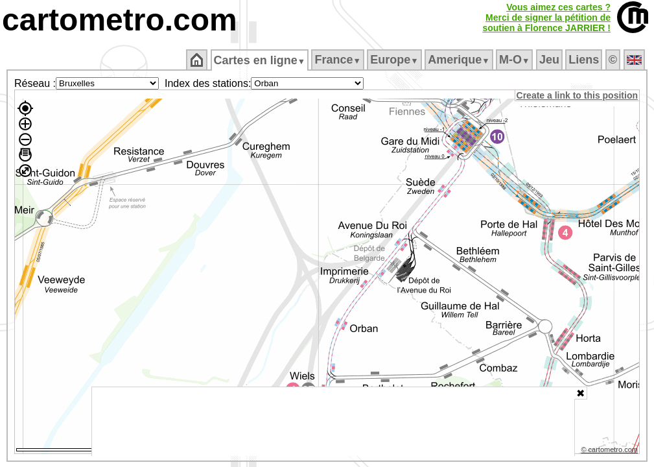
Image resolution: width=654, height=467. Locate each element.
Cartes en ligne (260, 60)
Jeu (550, 59)
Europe (395, 59)
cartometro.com (119, 20)
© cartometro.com (610, 451)
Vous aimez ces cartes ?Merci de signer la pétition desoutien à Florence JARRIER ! (546, 17)
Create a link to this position (577, 95)
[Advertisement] (333, 421)
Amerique (460, 59)
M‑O (515, 59)
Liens (585, 59)
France (339, 59)
